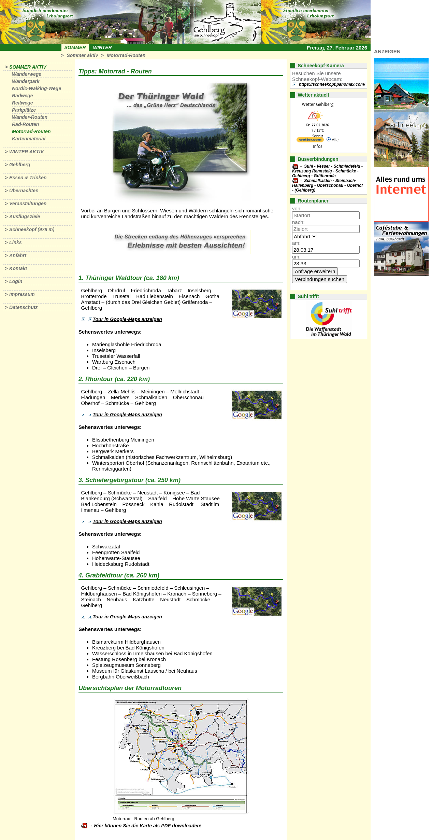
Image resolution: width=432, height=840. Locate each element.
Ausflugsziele (24, 216)
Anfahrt (17, 255)
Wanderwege (26, 74)
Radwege (22, 95)
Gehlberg (19, 164)
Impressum (22, 294)
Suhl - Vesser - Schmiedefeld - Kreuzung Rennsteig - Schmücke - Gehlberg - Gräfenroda (327, 171)
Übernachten (24, 190)
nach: (298, 222)
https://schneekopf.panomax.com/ (332, 84)
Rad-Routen (25, 124)
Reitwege (22, 103)
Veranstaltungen (27, 203)
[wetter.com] (310, 141)
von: (297, 208)
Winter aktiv (26, 151)
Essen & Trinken (27, 177)
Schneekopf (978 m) (31, 229)
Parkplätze (24, 110)
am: (296, 243)
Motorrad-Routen (126, 55)
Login (15, 281)
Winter (102, 47)
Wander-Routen (29, 117)
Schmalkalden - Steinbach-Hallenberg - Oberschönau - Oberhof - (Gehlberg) (327, 185)
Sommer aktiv (82, 55)
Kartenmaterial (28, 138)
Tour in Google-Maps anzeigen (125, 319)
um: (296, 257)
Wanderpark (26, 81)
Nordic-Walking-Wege (36, 88)
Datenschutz (23, 307)
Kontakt (18, 268)
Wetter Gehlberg (317, 104)
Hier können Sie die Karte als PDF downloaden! (147, 825)
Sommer (75, 47)
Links (15, 242)
